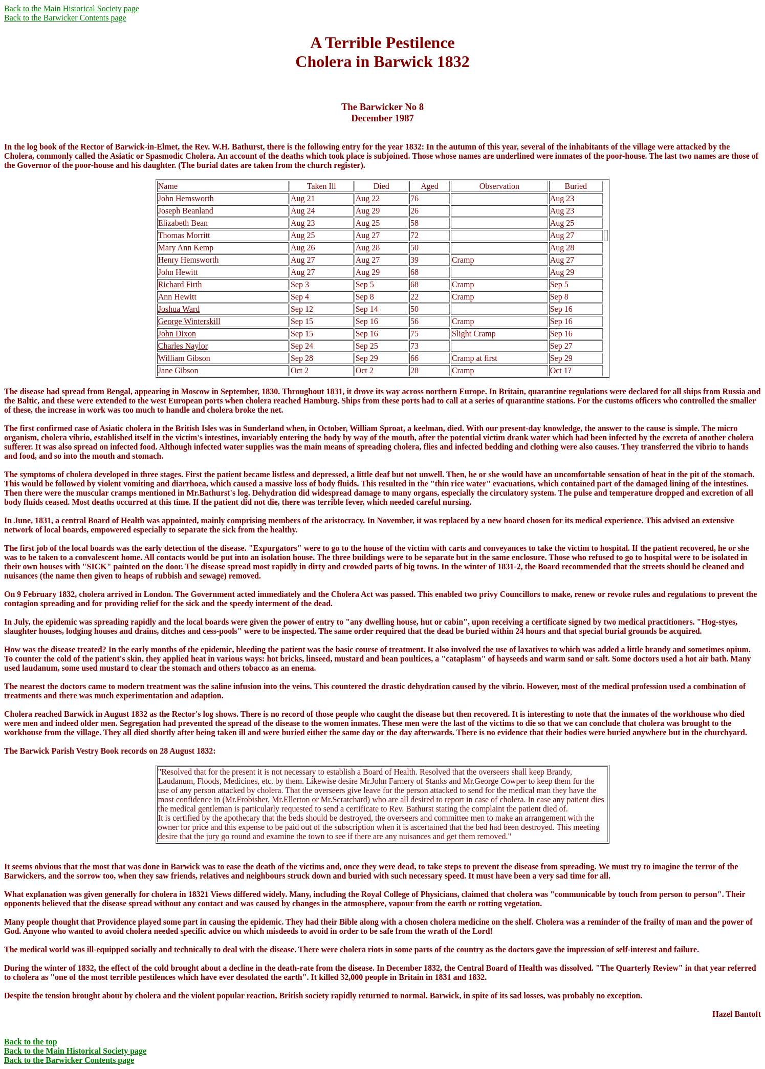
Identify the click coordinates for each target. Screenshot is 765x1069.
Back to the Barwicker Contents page (65, 17)
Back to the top (30, 1041)
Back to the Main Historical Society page (71, 8)
